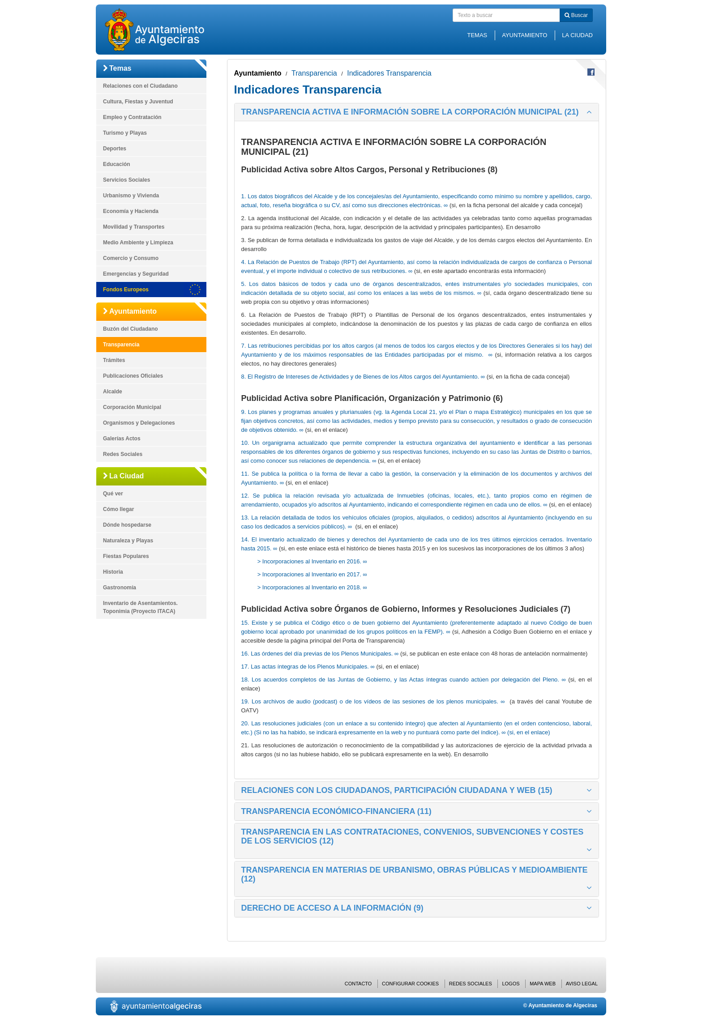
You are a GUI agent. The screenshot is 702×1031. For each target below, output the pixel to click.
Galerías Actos (122, 438)
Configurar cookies (410, 983)
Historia (113, 572)
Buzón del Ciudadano (130, 329)
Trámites (114, 360)
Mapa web (543, 983)
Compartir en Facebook (591, 72)
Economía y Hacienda (130, 211)
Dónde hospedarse (127, 525)
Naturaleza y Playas (128, 540)
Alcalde (112, 391)
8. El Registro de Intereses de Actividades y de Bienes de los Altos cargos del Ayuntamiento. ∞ (363, 376)
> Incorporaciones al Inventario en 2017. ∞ (312, 574)
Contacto (358, 983)
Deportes (114, 148)
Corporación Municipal (132, 407)
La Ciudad (577, 35)
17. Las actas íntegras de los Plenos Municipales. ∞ (308, 666)
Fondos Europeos (126, 289)
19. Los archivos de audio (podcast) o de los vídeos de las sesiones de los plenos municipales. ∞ (373, 701)
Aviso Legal (582, 983)
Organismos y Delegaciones (139, 423)
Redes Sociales (122, 454)
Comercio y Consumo (130, 258)
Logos (510, 983)
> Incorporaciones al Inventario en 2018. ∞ (312, 587)
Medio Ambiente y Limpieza (138, 242)
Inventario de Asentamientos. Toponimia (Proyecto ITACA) (140, 607)
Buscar (576, 15)
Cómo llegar (118, 509)
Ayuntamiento (524, 35)
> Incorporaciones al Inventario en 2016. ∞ (312, 561)
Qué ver (113, 493)
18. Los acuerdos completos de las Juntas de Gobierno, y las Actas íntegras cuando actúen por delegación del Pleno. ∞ (403, 679)
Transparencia (121, 344)
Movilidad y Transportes (133, 227)
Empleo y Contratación (132, 117)
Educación (116, 164)
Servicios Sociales (126, 180)
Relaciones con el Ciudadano (140, 86)
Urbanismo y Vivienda (131, 195)
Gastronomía (119, 587)
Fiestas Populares (126, 556)
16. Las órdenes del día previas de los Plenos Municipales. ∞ (320, 653)
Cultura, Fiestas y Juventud (138, 101)
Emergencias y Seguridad (136, 274)
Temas (477, 35)
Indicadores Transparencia (389, 73)
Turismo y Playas (125, 133)
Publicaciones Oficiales (133, 376)
